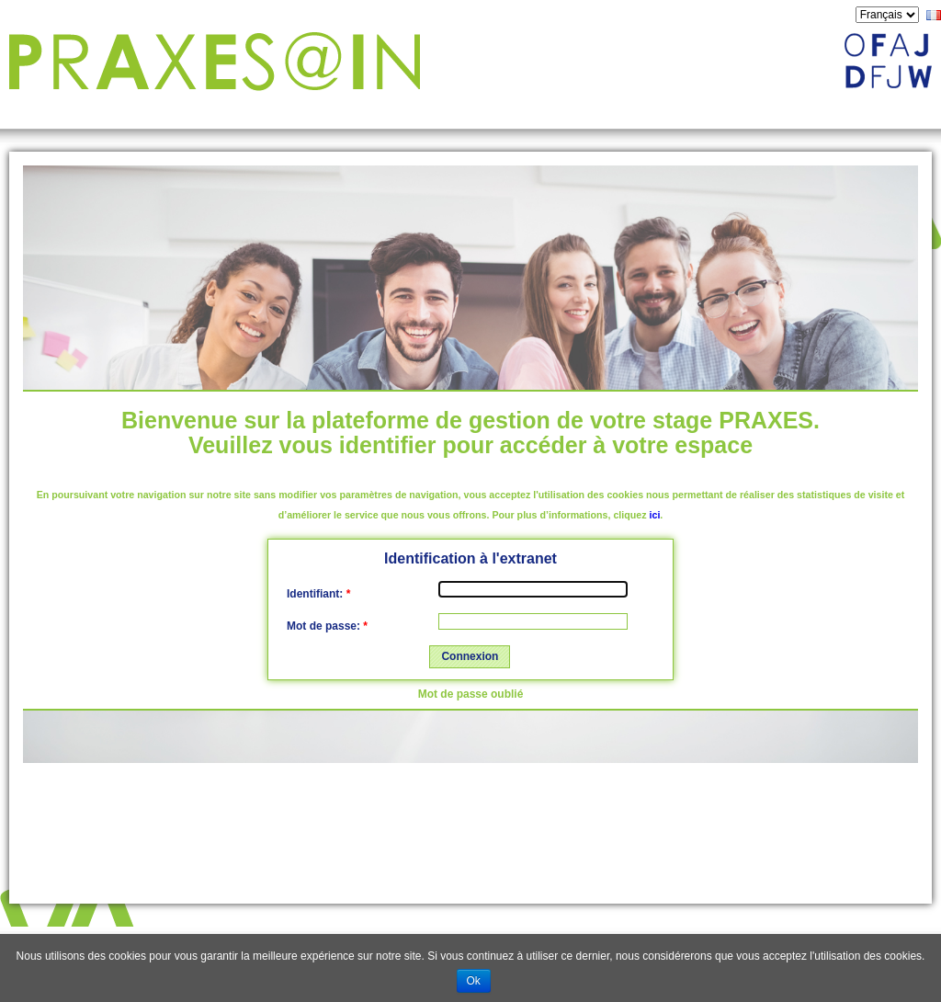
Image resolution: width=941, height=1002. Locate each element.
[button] (469, 657)
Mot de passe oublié (471, 694)
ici (655, 514)
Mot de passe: (327, 626)
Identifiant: (318, 593)
